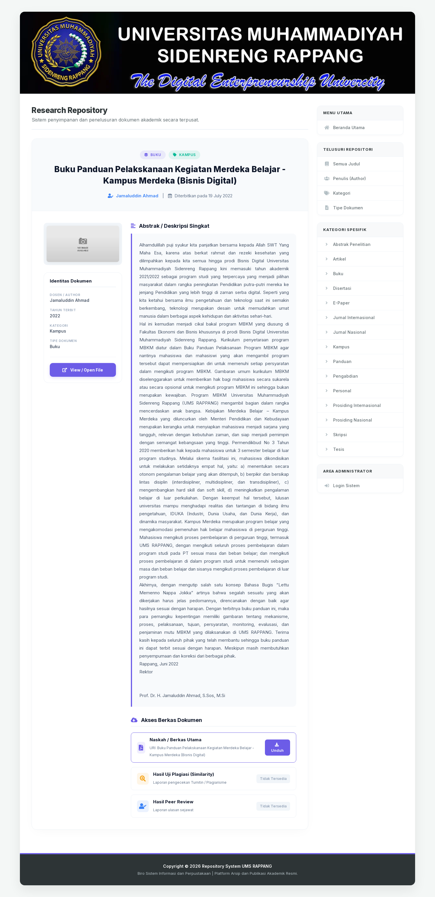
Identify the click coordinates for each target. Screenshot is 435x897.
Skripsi (335, 434)
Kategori (336, 193)
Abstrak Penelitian (347, 244)
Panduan (337, 361)
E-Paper (336, 302)
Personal (337, 390)
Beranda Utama (344, 127)
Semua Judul (341, 163)
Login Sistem (341, 485)
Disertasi (337, 288)
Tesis (333, 449)
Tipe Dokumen (343, 207)
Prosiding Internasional (352, 405)
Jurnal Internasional (349, 317)
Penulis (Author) (344, 178)
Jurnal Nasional (344, 332)
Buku (333, 273)
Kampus (336, 346)
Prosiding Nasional (347, 419)
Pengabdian (340, 376)
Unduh (277, 748)
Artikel (334, 258)
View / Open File (82, 369)
